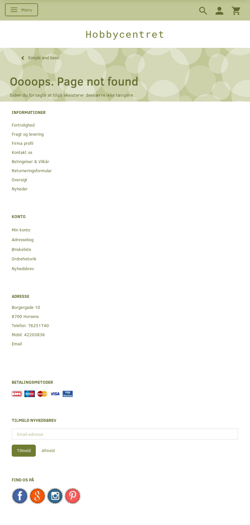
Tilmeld (24, 450)
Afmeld (48, 450)
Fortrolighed (23, 125)
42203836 (34, 334)
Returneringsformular (32, 170)
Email (17, 343)
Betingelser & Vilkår (30, 161)
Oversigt (19, 179)
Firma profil (22, 143)
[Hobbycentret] (125, 34)
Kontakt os (22, 152)
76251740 (38, 325)
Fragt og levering (28, 134)
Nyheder (20, 188)
